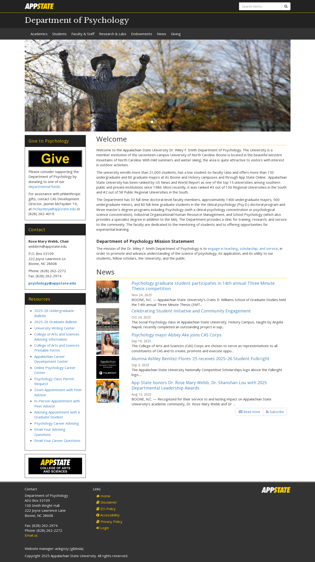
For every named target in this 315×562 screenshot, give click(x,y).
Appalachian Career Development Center (51, 359)
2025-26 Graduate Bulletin (55, 321)
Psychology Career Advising (56, 423)
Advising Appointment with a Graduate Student (57, 414)
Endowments (141, 33)
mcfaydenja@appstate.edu (54, 209)
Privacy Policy (109, 521)
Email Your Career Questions (57, 440)
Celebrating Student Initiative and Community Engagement (191, 311)
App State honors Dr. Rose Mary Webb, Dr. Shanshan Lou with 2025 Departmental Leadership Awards (199, 385)
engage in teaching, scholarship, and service (243, 248)
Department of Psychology (77, 20)
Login (102, 527)
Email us (31, 535)
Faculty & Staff (82, 33)
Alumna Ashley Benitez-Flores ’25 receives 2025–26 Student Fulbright (201, 358)
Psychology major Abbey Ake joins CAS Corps (177, 335)
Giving (176, 33)
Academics (39, 33)
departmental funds (44, 186)
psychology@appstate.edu (52, 283)
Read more (249, 412)
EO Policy (106, 508)
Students (59, 33)
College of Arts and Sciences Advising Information (57, 336)
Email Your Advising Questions (49, 432)
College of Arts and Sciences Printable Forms (57, 347)
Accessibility (108, 515)
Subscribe (275, 412)
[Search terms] (260, 6)
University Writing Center (54, 328)
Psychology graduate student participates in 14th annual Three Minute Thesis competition (203, 285)
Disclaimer (106, 502)
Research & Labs (112, 33)
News (161, 33)
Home (103, 496)
